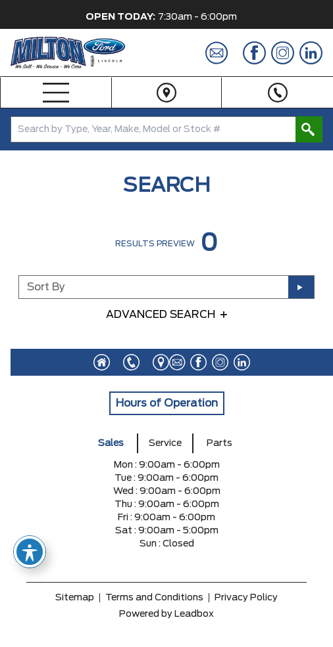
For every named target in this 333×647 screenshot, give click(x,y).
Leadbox (194, 614)
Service (165, 443)
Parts (219, 443)
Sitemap (74, 597)
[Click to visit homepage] (101, 362)
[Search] (166, 129)
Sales (111, 443)
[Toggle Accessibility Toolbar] (29, 552)
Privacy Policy (246, 597)
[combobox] (166, 129)
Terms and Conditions (154, 597)
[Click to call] (125, 362)
